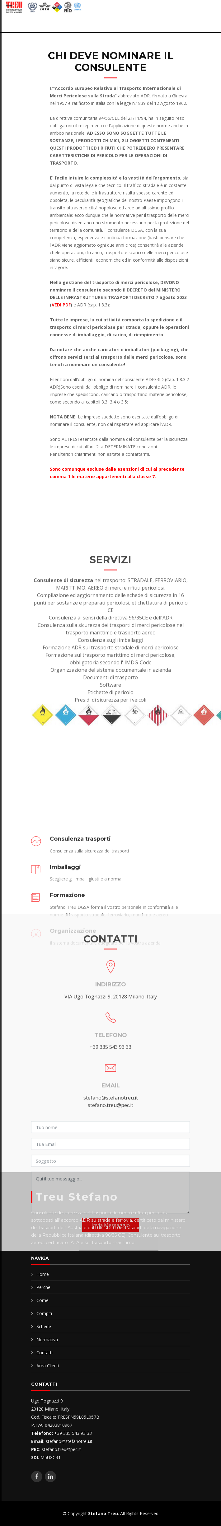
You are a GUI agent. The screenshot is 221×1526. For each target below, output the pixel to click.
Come (42, 1300)
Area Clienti (47, 1366)
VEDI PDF (61, 305)
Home (42, 1274)
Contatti (44, 1353)
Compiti (44, 1313)
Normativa (47, 1339)
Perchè (43, 1287)
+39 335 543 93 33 (110, 1167)
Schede (43, 1326)
